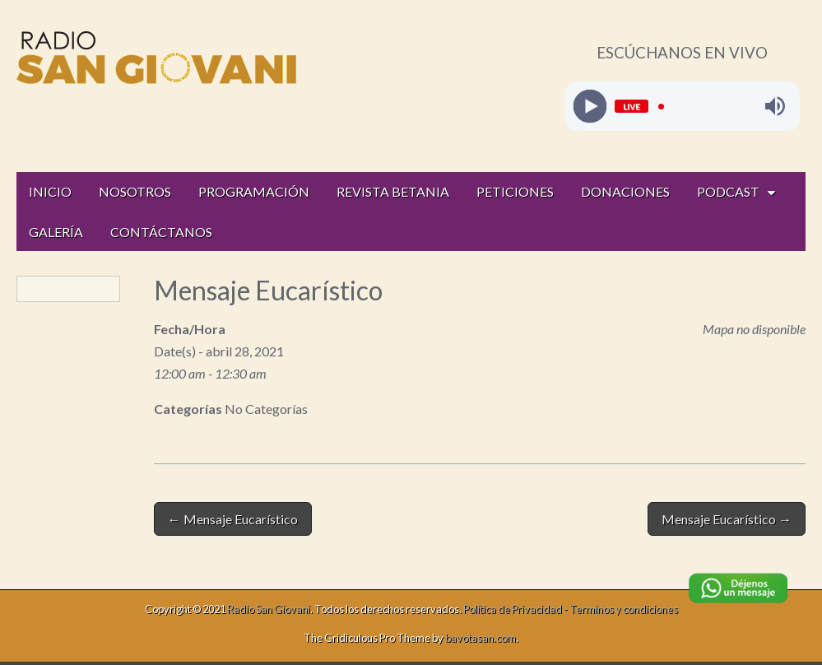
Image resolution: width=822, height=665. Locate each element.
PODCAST (728, 191)
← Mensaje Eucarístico (233, 519)
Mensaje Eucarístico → (727, 519)
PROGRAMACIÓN (253, 191)
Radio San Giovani (268, 609)
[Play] (590, 107)
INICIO (50, 191)
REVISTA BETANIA (393, 191)
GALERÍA (56, 231)
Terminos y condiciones (623, 609)
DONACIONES (625, 191)
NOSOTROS (135, 191)
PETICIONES (515, 191)
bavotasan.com (480, 637)
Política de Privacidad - (516, 609)
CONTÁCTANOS (161, 231)
